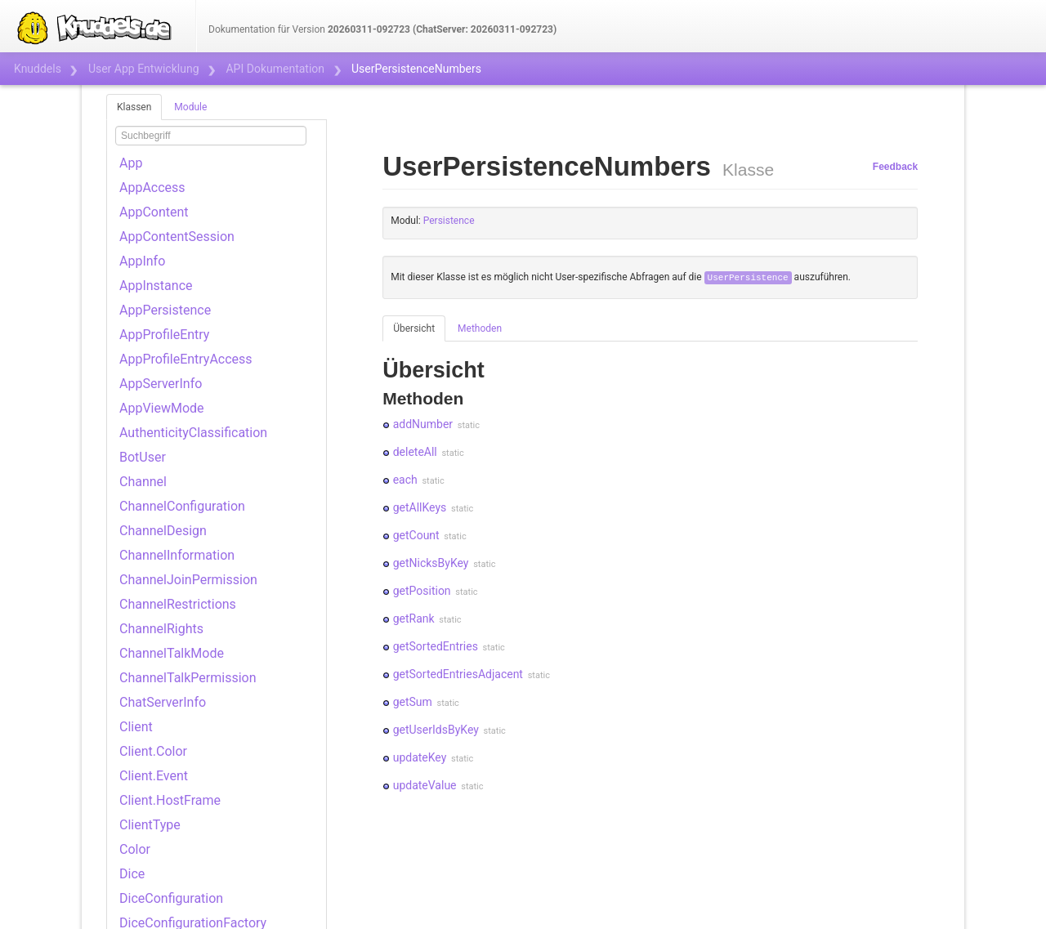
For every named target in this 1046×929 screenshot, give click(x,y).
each (405, 479)
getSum (412, 701)
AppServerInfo (160, 383)
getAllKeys (420, 507)
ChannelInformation (177, 555)
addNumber (423, 424)
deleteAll (415, 451)
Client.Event (153, 776)
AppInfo (142, 261)
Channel (143, 481)
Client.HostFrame (170, 800)
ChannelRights (161, 628)
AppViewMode (161, 408)
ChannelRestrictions (177, 604)
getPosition (422, 590)
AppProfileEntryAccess (186, 359)
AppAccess (152, 187)
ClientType (150, 825)
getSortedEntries (435, 646)
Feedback (895, 166)
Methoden (480, 328)
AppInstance (155, 285)
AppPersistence (165, 310)
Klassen (134, 107)
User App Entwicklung (143, 68)
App (130, 163)
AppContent (154, 212)
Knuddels (37, 68)
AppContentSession (177, 236)
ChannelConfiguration (182, 506)
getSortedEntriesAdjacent (458, 674)
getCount (416, 535)
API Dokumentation (275, 68)
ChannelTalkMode (171, 653)
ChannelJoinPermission (188, 579)
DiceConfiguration (171, 898)
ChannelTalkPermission (188, 678)
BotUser (142, 457)
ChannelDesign (163, 530)
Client (136, 727)
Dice (132, 874)
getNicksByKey (431, 562)
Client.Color (153, 751)
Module (190, 107)
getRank (414, 618)
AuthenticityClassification (193, 432)
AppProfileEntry (164, 334)
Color (134, 849)
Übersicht (414, 328)
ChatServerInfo (162, 702)
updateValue (425, 785)
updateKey (420, 757)
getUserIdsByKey (436, 729)
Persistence (449, 220)
